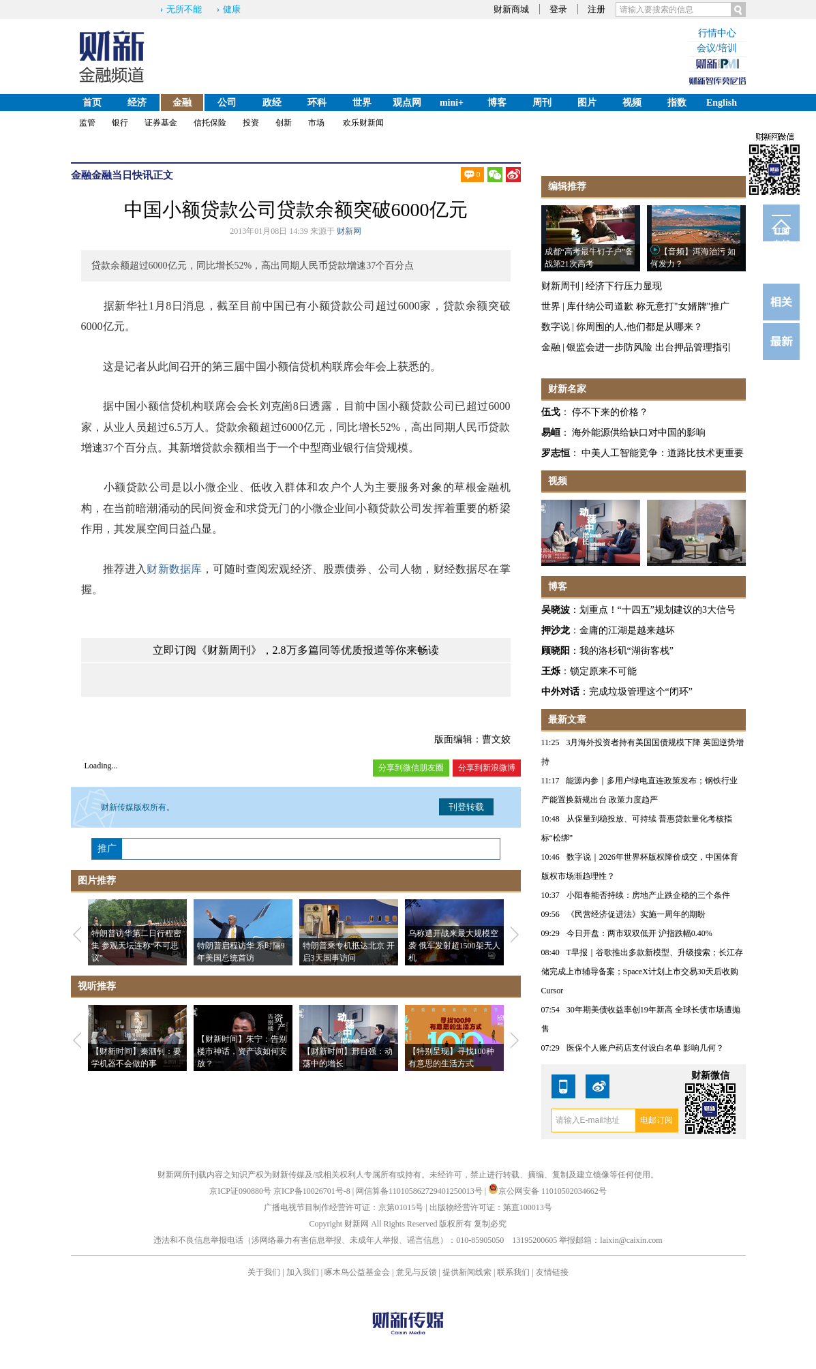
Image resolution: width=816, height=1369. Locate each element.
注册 (596, 9)
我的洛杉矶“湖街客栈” (626, 651)
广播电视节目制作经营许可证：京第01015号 (343, 1207)
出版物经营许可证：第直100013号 (490, 1207)
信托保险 (210, 122)
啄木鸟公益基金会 (358, 1272)
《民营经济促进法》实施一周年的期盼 (636, 914)
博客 (497, 102)
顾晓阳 (555, 651)
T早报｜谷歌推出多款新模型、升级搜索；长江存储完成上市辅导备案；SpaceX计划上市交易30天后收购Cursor (642, 971)
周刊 (541, 102)
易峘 (550, 432)
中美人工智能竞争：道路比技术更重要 (662, 453)
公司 (227, 102)
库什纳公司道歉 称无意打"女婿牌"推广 (647, 306)
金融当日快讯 (122, 175)
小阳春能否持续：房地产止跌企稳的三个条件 (648, 895)
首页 (92, 102)
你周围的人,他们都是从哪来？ (639, 327)
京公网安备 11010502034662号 (547, 1191)
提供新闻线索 (467, 1272)
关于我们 (263, 1272)
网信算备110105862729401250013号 (420, 1191)
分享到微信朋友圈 (411, 767)
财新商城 (511, 9)
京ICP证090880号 (240, 1191)
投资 (251, 122)
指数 (676, 102)
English (721, 102)
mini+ (452, 102)
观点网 (407, 102)
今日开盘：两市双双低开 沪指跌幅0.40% (639, 933)
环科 (317, 102)
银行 (120, 122)
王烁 (550, 671)
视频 (631, 102)
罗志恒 (555, 453)
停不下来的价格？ (610, 412)
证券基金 (161, 122)
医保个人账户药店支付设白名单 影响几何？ (645, 1048)
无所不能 (184, 9)
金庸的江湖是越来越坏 (627, 630)
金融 (182, 102)
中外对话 (560, 692)
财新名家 (567, 389)
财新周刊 (560, 286)
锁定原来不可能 (603, 671)
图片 (586, 102)
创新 (283, 122)
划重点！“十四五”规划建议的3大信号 (657, 610)
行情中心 (717, 33)
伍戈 (550, 412)
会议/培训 (717, 48)
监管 (87, 122)
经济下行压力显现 (624, 286)
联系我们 (513, 1272)
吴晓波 (555, 610)
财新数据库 (174, 569)
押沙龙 (555, 630)
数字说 (555, 327)
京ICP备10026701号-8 (312, 1191)
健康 (232, 9)
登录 (558, 9)
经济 (137, 102)
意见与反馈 (416, 1272)
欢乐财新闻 (363, 122)
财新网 (349, 231)
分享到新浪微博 (486, 767)
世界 (362, 102)
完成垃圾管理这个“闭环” (641, 692)
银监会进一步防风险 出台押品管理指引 (648, 347)
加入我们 (302, 1272)
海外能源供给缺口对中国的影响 (639, 432)
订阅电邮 (781, 233)
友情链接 (552, 1272)
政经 (272, 102)
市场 (316, 122)
